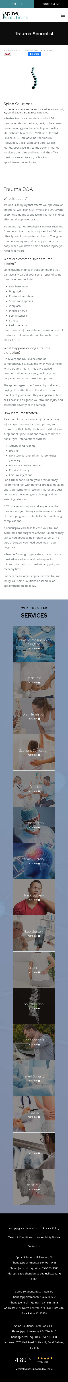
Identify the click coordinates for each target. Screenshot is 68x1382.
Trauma (48, 50)
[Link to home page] (29, 15)
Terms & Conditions (20, 1237)
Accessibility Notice (48, 1237)
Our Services (32, 50)
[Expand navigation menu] (63, 15)
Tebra (50, 1368)
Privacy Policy (51, 1228)
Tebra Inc (33, 1228)
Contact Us (34, 1246)
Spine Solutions (12, 50)
